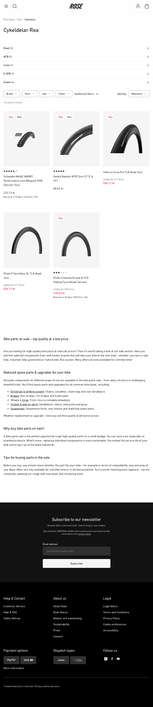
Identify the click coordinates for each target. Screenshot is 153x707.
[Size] (46, 93)
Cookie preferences (114, 624)
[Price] (29, 93)
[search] (13, 6)
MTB (76, 56)
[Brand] (12, 93)
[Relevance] (138, 93)
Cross (76, 65)
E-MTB (76, 73)
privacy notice (84, 534)
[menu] (6, 6)
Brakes (15, 395)
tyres (25, 400)
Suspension (18, 408)
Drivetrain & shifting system (27, 391)
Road (76, 48)
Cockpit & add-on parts (24, 404)
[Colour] (64, 93)
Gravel (76, 82)
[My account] (138, 6)
